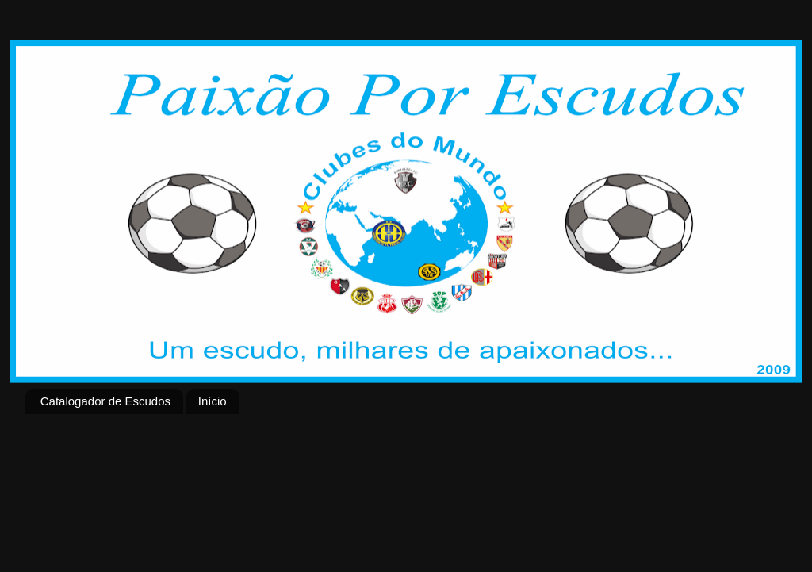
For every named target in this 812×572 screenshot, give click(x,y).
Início (212, 401)
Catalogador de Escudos (105, 401)
